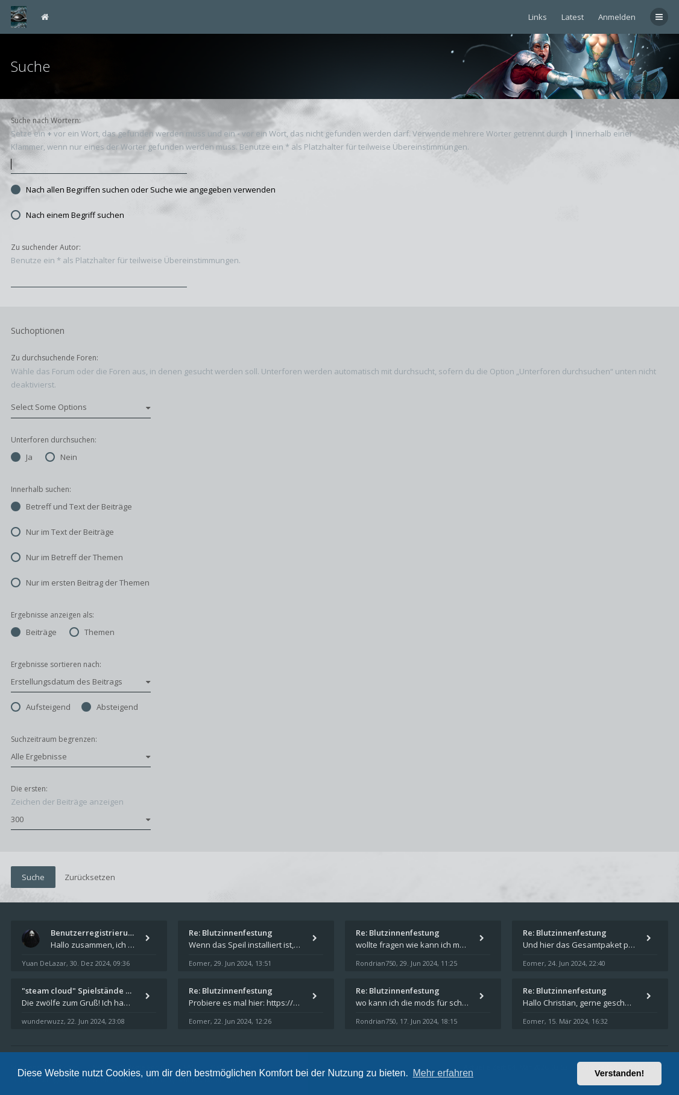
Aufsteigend (41, 706)
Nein (61, 457)
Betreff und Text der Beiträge (71, 506)
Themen (92, 632)
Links (537, 16)
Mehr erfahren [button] (442, 1073)
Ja (22, 457)
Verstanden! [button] (619, 1073)
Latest (572, 16)
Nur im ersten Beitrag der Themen (80, 582)
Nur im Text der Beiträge (62, 531)
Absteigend (109, 706)
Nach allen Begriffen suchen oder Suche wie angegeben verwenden (143, 189)
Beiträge (34, 632)
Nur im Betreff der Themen (67, 557)
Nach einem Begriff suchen (67, 214)
